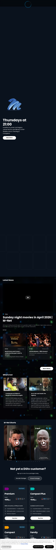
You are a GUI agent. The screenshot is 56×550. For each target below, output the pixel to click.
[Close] (53, 541)
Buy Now (14, 518)
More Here (9, 138)
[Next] (50, 442)
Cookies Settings (6, 546)
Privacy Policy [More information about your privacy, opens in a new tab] (24, 543)
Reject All (49, 546)
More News (46, 369)
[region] (28, 544)
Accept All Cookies (38, 546)
